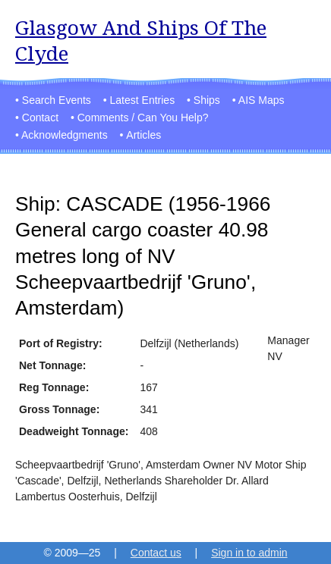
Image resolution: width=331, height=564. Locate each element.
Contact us (156, 553)
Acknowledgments (64, 135)
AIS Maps (261, 100)
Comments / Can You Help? (143, 117)
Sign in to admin (249, 553)
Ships (207, 100)
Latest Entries (142, 100)
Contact (40, 117)
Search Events (56, 100)
